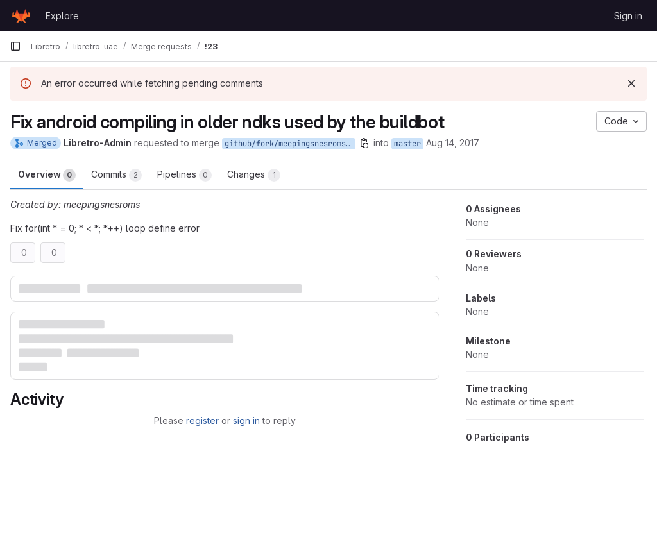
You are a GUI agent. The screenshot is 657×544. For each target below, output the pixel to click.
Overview (47, 175)
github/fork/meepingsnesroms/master (290, 144)
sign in (246, 420)
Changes (253, 175)
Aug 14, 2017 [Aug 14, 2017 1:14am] (452, 142)
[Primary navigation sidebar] (15, 46)
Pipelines (184, 175)
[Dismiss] (631, 83)
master (407, 144)
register (202, 420)
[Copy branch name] (364, 143)
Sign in (628, 15)
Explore (62, 15)
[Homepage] (21, 15)
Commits (116, 175)
